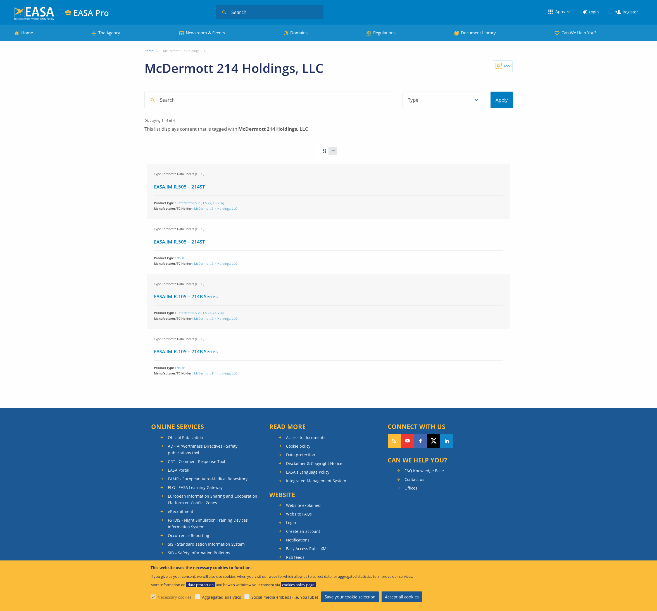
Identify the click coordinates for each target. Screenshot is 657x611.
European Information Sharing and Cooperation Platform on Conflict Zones (212, 499)
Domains (299, 32)
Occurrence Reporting (188, 535)
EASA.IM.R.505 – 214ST (179, 186)
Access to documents (305, 437)
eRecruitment (180, 511)
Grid (322, 151)
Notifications (298, 540)
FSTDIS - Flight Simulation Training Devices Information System (208, 523)
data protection (201, 584)
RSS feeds (295, 557)
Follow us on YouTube (407, 441)
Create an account (303, 531)
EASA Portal (178, 470)
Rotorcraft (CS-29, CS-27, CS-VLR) (200, 203)
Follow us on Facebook (420, 441)
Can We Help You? (578, 32)
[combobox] (305, 100)
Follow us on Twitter (433, 441)
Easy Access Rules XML (307, 548)
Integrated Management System (316, 480)
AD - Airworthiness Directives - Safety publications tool (202, 449)
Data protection (300, 454)
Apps (560, 11)
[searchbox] (272, 99)
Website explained (303, 505)
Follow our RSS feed (394, 441)
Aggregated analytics (221, 597)
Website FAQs (299, 514)
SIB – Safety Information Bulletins (199, 552)
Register (630, 12)
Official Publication (185, 437)
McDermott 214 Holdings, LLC (215, 208)
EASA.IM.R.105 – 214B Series (186, 296)
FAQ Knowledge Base (424, 470)
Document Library (478, 32)
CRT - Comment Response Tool (196, 461)
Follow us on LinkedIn (446, 441)
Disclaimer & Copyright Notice (314, 463)
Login (594, 12)
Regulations (384, 32)
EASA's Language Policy (307, 472)
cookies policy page (298, 584)
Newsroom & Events (205, 32)
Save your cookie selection (350, 597)
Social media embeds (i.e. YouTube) (284, 597)
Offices (410, 488)
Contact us (414, 479)
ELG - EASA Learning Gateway (195, 487)
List (334, 151)
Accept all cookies (402, 597)
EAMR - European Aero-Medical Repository (207, 478)
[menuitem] (591, 12)
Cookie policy (298, 446)
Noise (181, 258)
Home (27, 32)
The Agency (109, 32)
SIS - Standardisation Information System (206, 544)
